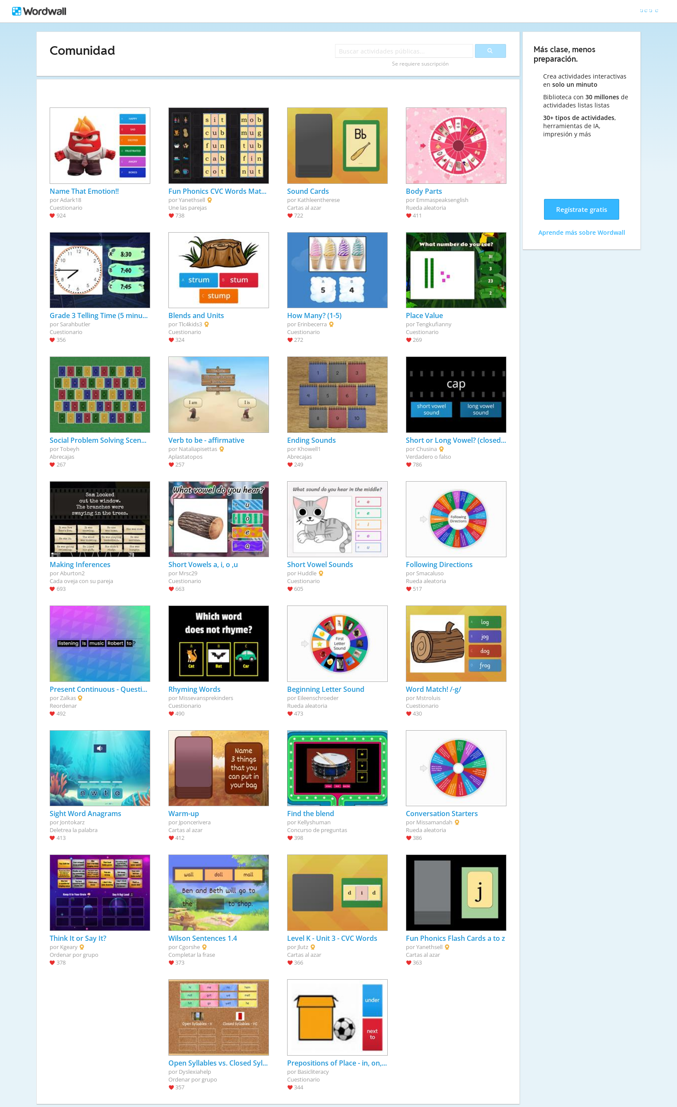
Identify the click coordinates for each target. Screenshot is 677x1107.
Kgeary (69, 947)
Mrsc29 (188, 573)
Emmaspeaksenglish (442, 200)
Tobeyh (69, 449)
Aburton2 (72, 573)
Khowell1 (309, 449)
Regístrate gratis (581, 209)
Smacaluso (430, 573)
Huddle (306, 573)
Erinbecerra (312, 324)
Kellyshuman (314, 822)
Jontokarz (72, 822)
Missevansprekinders (206, 698)
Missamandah (434, 822)
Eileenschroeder (317, 698)
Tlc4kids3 (190, 324)
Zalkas (68, 698)
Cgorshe (189, 947)
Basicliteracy (313, 1071)
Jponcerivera (195, 822)
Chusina (426, 449)
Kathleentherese (318, 200)
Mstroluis (428, 698)
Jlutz (302, 947)
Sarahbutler (75, 324)
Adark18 (70, 200)
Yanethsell (192, 200)
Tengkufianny (434, 324)
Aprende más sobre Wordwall (581, 232)
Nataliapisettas (198, 449)
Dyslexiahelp (195, 1071)
